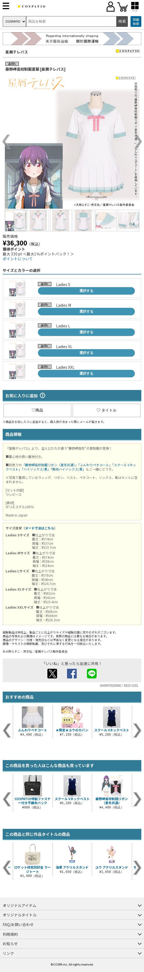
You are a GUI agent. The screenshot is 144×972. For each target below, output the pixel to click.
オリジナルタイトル (20, 914)
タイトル (107, 410)
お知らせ (10, 943)
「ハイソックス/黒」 (36, 469)
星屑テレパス (16, 52)
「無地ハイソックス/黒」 (68, 469)
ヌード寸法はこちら (39, 528)
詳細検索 (136, 21)
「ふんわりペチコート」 (95, 464)
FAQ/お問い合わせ (18, 924)
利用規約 (10, 934)
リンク (8, 953)
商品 (37, 410)
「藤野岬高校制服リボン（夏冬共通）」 (50, 464)
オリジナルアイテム (19, 905)
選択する (86, 291)
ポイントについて (18, 258)
